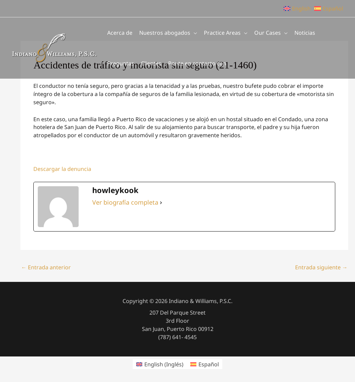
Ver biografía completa (125, 202)
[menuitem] (160, 364)
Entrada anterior (46, 267)
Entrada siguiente (321, 267)
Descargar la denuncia (62, 169)
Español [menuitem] (208, 364)
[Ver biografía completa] (161, 202)
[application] (193, 33)
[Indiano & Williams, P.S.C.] (54, 47)
